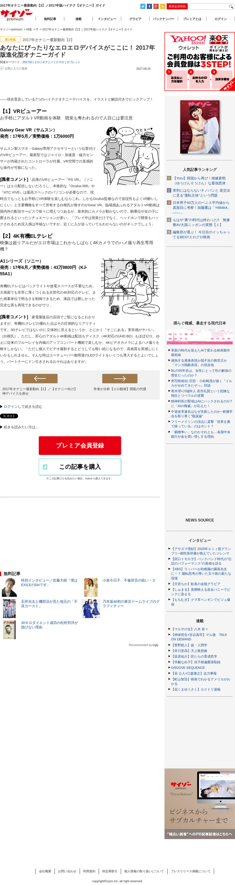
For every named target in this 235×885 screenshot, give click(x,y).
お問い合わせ (67, 871)
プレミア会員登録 (80, 445)
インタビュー (107, 19)
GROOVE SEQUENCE (188, 668)
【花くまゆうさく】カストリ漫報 (195, 689)
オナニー (48, 62)
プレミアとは (192, 19)
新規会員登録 (177, 6)
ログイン (11, 406)
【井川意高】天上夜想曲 (189, 651)
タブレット (74, 62)
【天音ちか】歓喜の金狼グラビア (195, 584)
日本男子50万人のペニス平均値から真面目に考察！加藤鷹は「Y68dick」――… (202, 207)
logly (155, 645)
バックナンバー (163, 19)
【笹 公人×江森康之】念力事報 (194, 673)
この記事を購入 (80, 466)
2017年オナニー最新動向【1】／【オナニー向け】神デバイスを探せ (39, 391)
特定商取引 (110, 871)
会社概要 (45, 871)
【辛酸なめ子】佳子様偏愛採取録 (195, 662)
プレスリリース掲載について (191, 871)
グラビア (135, 19)
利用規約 (89, 871)
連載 (78, 19)
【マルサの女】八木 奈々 (189, 629)
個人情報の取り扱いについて (144, 871)
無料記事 (50, 19)
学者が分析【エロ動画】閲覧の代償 (120, 389)
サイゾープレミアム (16, 15)
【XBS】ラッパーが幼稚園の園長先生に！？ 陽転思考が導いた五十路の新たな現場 (201, 573)
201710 (27, 62)
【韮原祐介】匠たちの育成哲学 (194, 656)
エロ (37, 62)
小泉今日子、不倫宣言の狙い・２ (129, 580)
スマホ (60, 62)
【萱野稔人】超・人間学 (189, 645)
